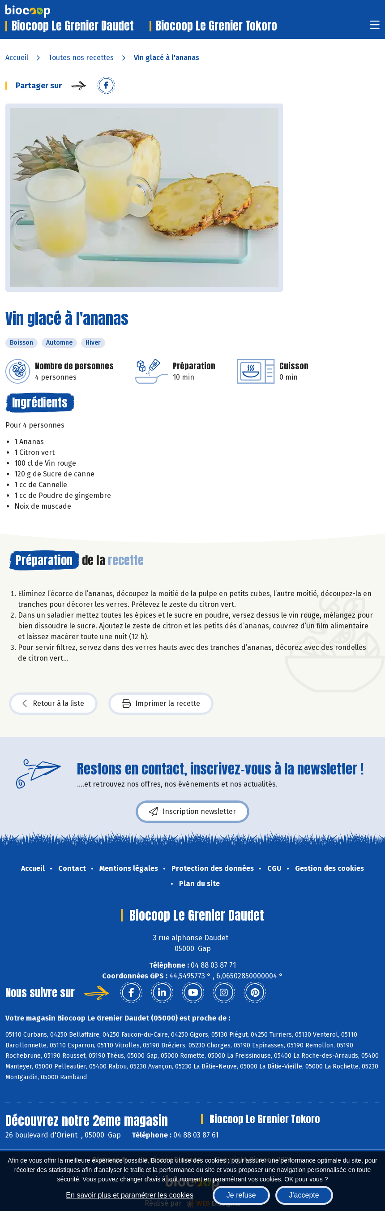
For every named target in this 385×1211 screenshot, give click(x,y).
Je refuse (241, 1195)
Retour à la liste (53, 703)
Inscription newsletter (192, 811)
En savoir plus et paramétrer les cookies (129, 1195)
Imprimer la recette (161, 703)
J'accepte (304, 1195)
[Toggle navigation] (375, 27)
